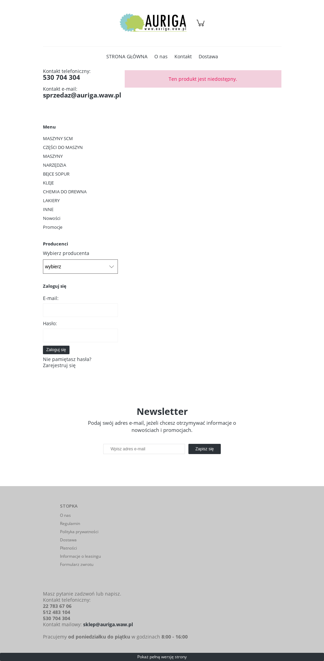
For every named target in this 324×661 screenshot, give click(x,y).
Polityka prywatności (79, 532)
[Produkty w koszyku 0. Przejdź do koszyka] (201, 26)
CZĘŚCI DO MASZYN (63, 147)
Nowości (51, 218)
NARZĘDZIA (54, 165)
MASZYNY (53, 156)
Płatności (68, 548)
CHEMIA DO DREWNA (65, 192)
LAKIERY (51, 200)
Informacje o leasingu (80, 556)
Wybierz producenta (66, 253)
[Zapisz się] (204, 449)
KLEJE (48, 183)
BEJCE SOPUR (56, 174)
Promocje (52, 227)
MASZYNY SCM (58, 138)
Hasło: (50, 323)
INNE (48, 209)
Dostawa (68, 540)
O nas (65, 515)
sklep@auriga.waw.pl (108, 624)
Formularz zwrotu (76, 564)
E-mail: (51, 298)
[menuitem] (127, 56)
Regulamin (70, 523)
